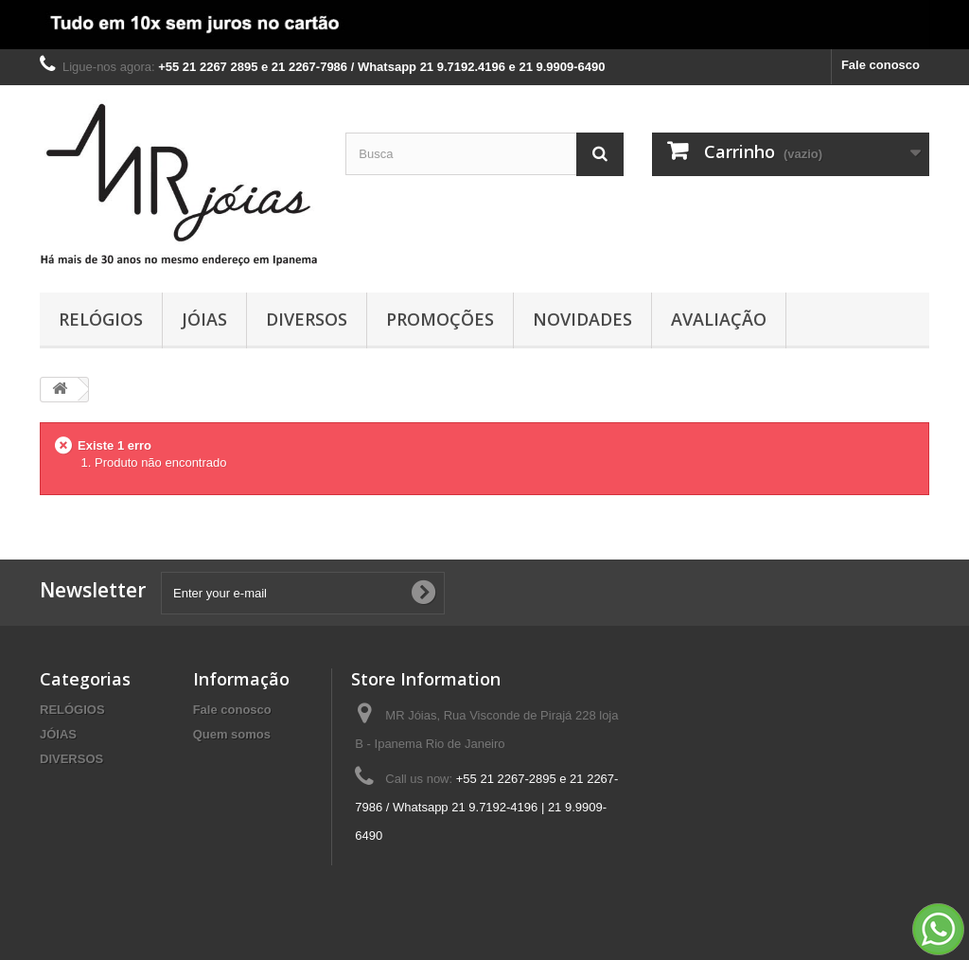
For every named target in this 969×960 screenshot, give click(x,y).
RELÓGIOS (101, 319)
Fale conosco (880, 65)
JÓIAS (204, 319)
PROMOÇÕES (440, 319)
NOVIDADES (582, 319)
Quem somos (232, 734)
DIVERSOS (306, 319)
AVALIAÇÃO (718, 319)
